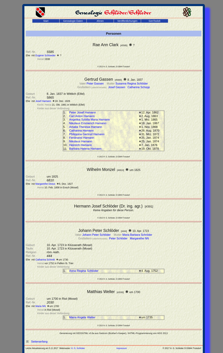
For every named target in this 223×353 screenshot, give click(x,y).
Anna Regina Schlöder (83, 271)
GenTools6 (154, 21)
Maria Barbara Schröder (137, 234)
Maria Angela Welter (82, 317)
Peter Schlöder (118, 238)
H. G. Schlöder (78, 348)
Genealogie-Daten (73, 21)
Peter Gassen (95, 83)
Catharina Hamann (81, 130)
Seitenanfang (37, 341)
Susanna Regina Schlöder (132, 83)
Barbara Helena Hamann (85, 148)
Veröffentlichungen (127, 21)
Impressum (121, 348)
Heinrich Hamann (80, 145)
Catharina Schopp (139, 87)
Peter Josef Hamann (82, 112)
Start (45, 21)
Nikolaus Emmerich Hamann (87, 123)
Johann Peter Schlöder (96, 234)
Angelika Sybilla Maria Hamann (89, 119)
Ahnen (100, 21)
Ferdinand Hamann (81, 137)
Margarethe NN (139, 238)
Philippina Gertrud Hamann (86, 134)
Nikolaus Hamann (80, 141)
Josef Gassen (117, 87)
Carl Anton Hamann (82, 116)
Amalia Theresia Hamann (85, 127)
